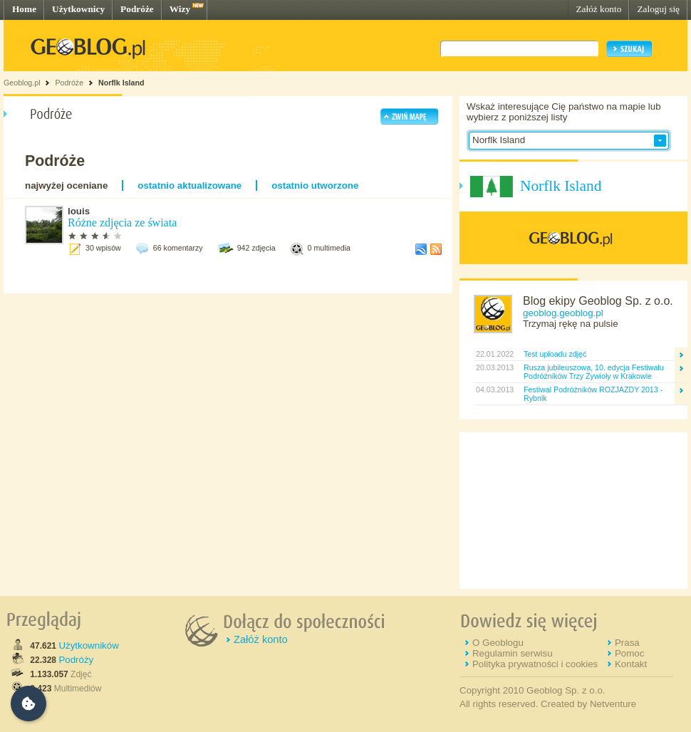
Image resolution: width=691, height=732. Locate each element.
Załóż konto (598, 9)
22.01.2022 (494, 354)
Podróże (137, 9)
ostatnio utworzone (314, 185)
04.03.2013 (494, 389)
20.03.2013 (494, 367)
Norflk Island (121, 82)
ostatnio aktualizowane (189, 185)
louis (79, 211)
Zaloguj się (658, 9)
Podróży (75, 659)
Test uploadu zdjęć (555, 354)
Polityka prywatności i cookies (535, 664)
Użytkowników (88, 645)
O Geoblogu (498, 642)
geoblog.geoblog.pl (563, 313)
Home (24, 9)
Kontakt (631, 664)
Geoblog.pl (22, 82)
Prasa (627, 642)
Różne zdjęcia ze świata (122, 222)
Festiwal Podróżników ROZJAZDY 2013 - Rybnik (593, 393)
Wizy (180, 9)
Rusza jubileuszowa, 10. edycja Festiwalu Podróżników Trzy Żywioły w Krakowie (594, 371)
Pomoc (629, 653)
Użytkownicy (78, 9)
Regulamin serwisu (512, 653)
